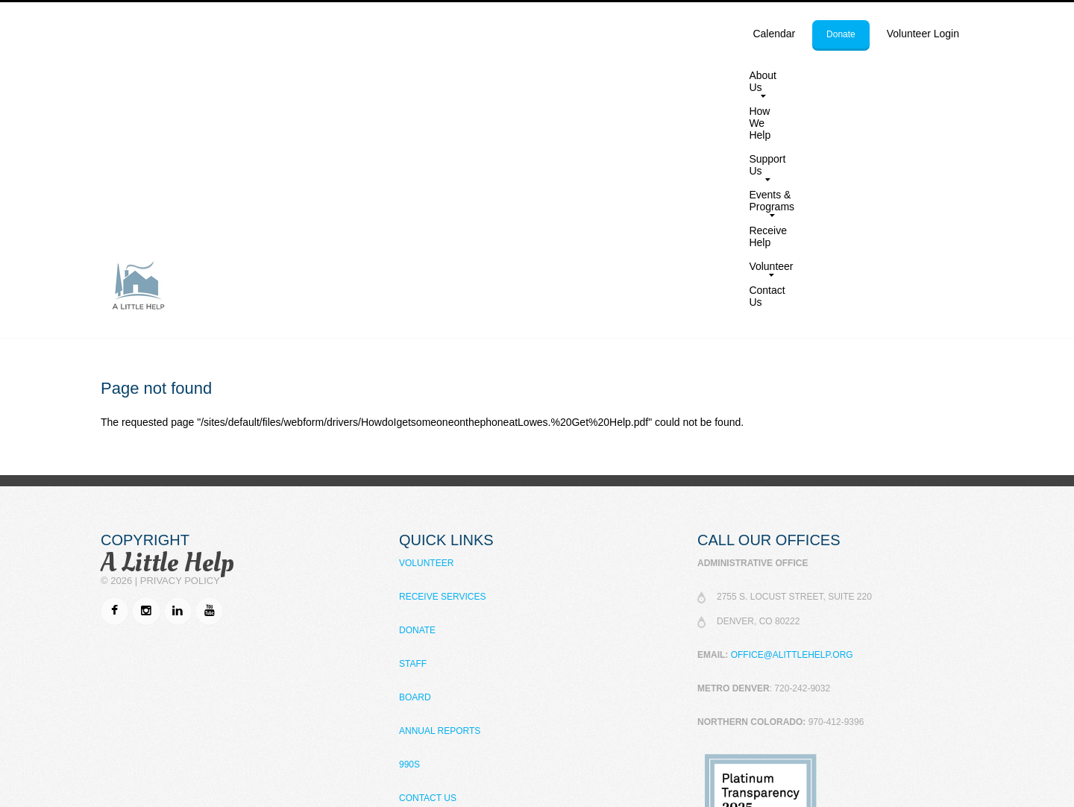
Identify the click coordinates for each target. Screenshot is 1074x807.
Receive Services (442, 370)
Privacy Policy (180, 353)
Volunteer (863, 78)
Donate (417, 403)
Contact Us (937, 75)
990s (409, 538)
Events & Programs (692, 78)
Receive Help (794, 75)
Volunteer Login (923, 34)
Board (415, 470)
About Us (447, 78)
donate (840, 34)
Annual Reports (439, 504)
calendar (774, 34)
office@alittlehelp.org (792, 428)
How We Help (526, 75)
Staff (413, 437)
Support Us (600, 78)
